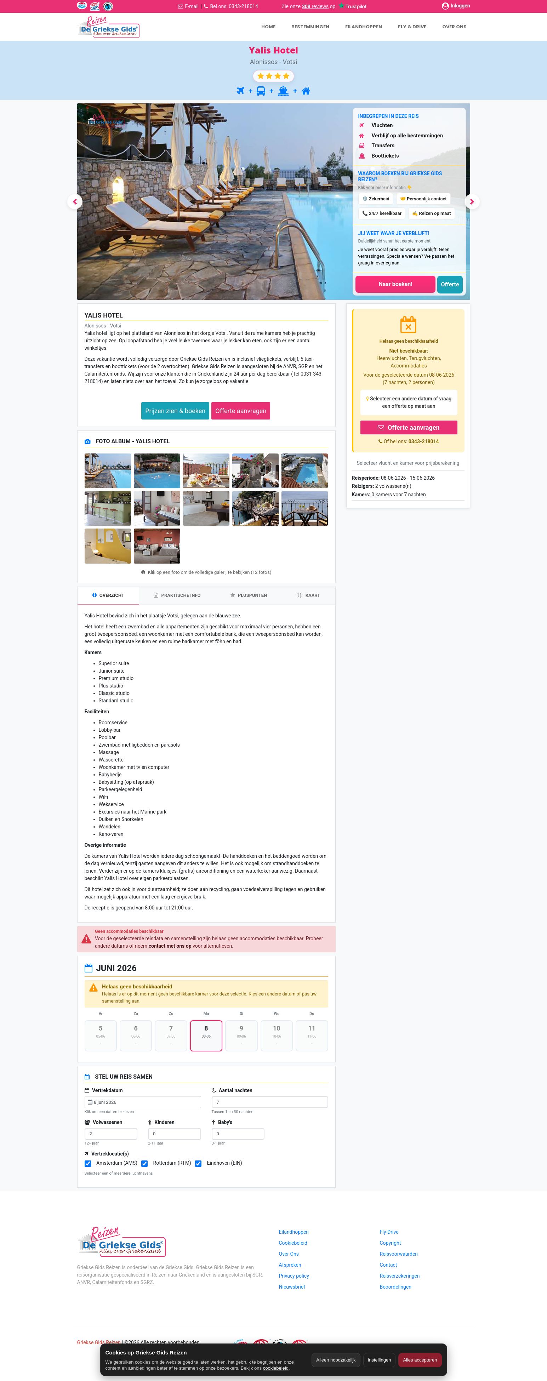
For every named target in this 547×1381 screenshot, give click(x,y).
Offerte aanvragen (408, 427)
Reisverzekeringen (400, 1279)
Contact (388, 1268)
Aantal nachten (232, 1093)
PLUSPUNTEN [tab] (248, 595)
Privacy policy (294, 1279)
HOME (268, 26)
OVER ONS (454, 26)
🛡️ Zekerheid (375, 198)
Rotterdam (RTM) (172, 1166)
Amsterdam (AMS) (116, 1166)
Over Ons (289, 1257)
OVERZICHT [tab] (108, 595)
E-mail (192, 6)
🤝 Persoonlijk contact (423, 198)
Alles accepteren (420, 1360)
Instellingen (379, 1360)
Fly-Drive (389, 1235)
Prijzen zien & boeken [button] (175, 411)
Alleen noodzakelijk (335, 1360)
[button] (65, 202)
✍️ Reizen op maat (431, 213)
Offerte (450, 284)
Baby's (222, 1125)
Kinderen (161, 1125)
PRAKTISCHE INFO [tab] (177, 595)
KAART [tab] (308, 595)
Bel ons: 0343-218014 (234, 6)
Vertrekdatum (104, 1093)
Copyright (390, 1246)
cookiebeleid (276, 1368)
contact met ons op (170, 946)
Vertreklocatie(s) (107, 1156)
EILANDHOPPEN (363, 26)
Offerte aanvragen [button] (240, 411)
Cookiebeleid (293, 1246)
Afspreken (290, 1268)
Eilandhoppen (294, 1235)
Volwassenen (103, 1125)
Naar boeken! (395, 284)
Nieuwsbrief (292, 1289)
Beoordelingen (396, 1289)
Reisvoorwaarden (399, 1257)
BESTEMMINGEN (310, 26)
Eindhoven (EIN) (224, 1166)
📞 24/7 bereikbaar (382, 213)
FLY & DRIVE (412, 26)
